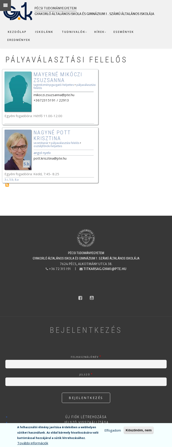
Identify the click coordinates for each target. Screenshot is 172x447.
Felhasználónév (85, 356)
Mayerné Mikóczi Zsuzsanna (58, 77)
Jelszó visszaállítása (86, 422)
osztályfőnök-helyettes (48, 146)
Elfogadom (112, 430)
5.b (26, 164)
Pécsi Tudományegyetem (55, 8)
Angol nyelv (42, 152)
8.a (17, 179)
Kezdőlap (17, 32)
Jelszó (84, 374)
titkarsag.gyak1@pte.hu (104, 269)
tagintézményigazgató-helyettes (54, 85)
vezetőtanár (41, 143)
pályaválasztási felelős (65, 143)
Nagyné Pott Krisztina (52, 135)
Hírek (99, 32)
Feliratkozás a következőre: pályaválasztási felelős (7, 185)
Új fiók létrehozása (86, 417)
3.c (6, 179)
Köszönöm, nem (139, 430)
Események (124, 32)
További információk (32, 443)
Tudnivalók (73, 32)
